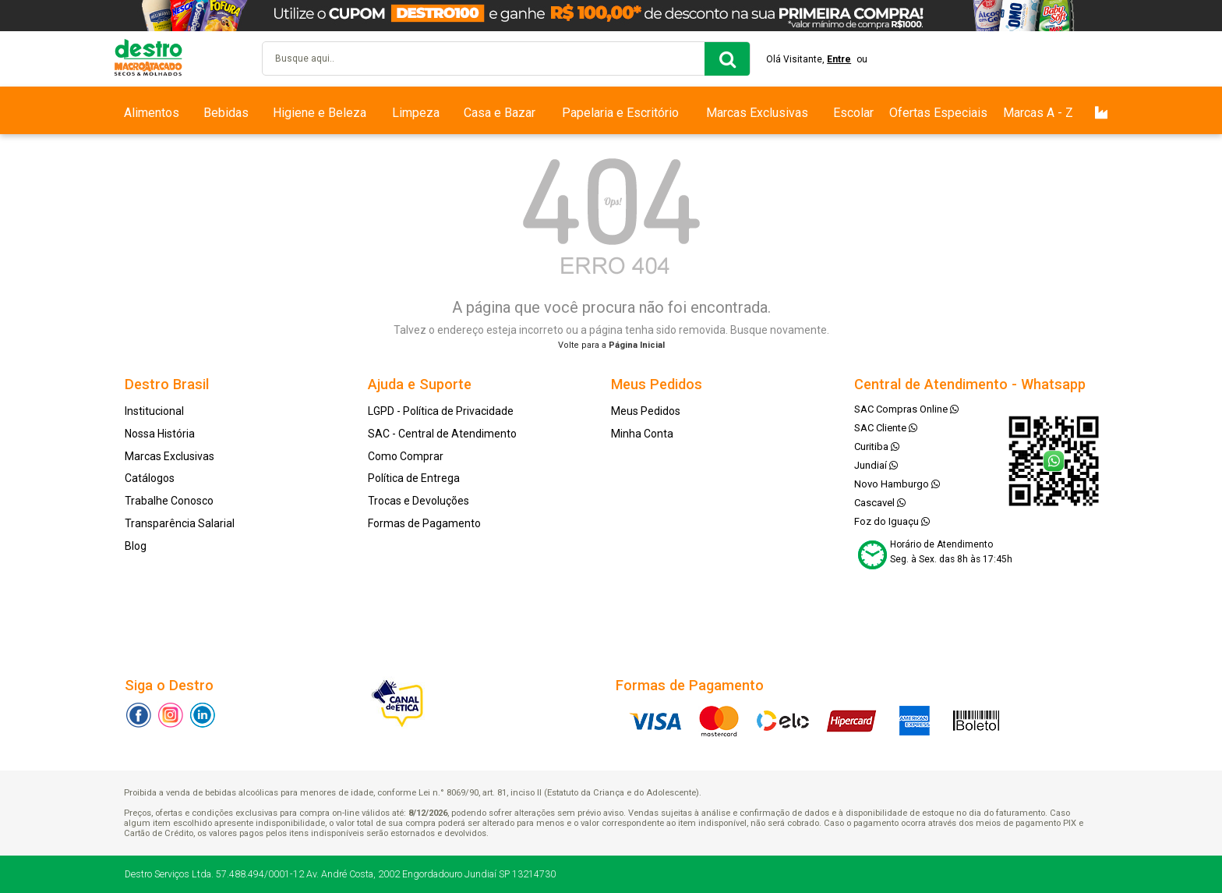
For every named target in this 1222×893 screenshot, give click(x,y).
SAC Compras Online (906, 409)
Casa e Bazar (499, 112)
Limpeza (416, 112)
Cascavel (880, 503)
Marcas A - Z (1038, 112)
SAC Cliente (885, 428)
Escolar (853, 112)
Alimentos (151, 112)
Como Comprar (405, 456)
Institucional (154, 411)
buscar (727, 59)
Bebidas (226, 112)
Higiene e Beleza (319, 112)
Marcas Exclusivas (757, 112)
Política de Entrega (414, 478)
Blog (136, 546)
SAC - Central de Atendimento (442, 433)
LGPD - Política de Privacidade (441, 411)
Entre (839, 59)
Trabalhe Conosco (169, 500)
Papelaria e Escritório (620, 112)
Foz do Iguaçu (892, 521)
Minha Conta (642, 433)
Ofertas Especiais (938, 112)
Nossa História (160, 433)
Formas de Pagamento (424, 523)
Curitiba (876, 446)
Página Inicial (637, 345)
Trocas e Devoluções (418, 500)
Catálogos (150, 478)
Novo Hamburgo (897, 484)
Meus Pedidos (645, 411)
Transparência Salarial (180, 523)
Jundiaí (876, 465)
